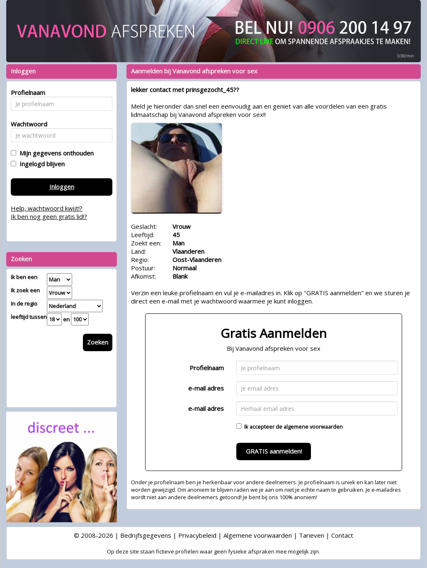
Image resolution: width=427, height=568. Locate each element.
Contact (342, 535)
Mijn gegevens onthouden (55, 153)
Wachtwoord (27, 124)
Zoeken (97, 342)
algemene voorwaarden (313, 426)
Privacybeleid (197, 535)
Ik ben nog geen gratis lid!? (49, 216)
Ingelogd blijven (40, 164)
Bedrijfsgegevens (145, 535)
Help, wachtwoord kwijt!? (46, 208)
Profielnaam (206, 368)
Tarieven (311, 535)
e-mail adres (206, 388)
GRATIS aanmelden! (274, 451)
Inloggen (61, 186)
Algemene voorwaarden (257, 535)
